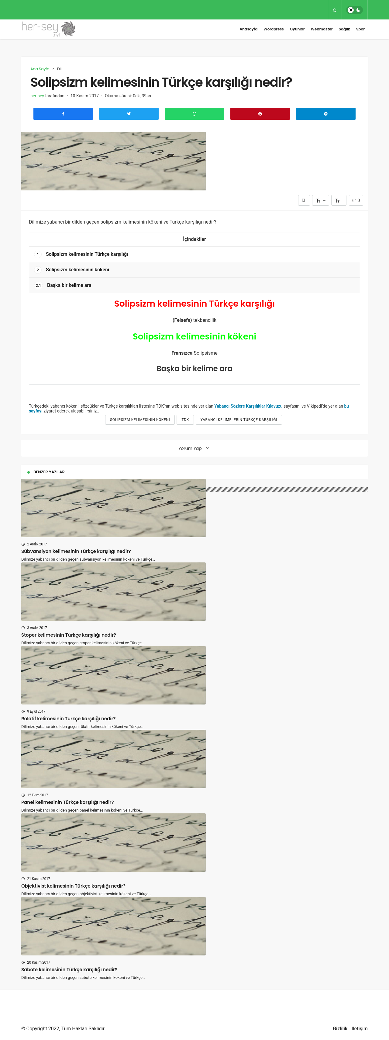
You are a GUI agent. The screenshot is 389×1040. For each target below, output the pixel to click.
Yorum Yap (190, 448)
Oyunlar (297, 29)
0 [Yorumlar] (356, 200)
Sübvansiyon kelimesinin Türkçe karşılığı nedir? (76, 551)
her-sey (37, 95)
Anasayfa (248, 29)
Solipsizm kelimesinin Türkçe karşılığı (81, 254)
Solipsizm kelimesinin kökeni (71, 270)
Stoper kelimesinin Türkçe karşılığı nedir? (68, 635)
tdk (185, 420)
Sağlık (344, 29)
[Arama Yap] (335, 10)
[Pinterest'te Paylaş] (260, 114)
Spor (360, 29)
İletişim (360, 1028)
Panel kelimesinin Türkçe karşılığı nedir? (67, 802)
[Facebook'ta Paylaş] (63, 114)
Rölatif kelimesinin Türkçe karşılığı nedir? (68, 718)
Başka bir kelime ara (62, 285)
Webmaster (322, 29)
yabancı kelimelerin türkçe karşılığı (239, 420)
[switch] (354, 10)
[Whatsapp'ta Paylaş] (194, 114)
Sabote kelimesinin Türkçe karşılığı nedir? (69, 969)
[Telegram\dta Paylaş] (326, 114)
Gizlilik (340, 1028)
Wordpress (273, 29)
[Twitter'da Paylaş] (129, 114)
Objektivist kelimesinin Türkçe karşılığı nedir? (73, 886)
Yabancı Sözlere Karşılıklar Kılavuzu (248, 406)
